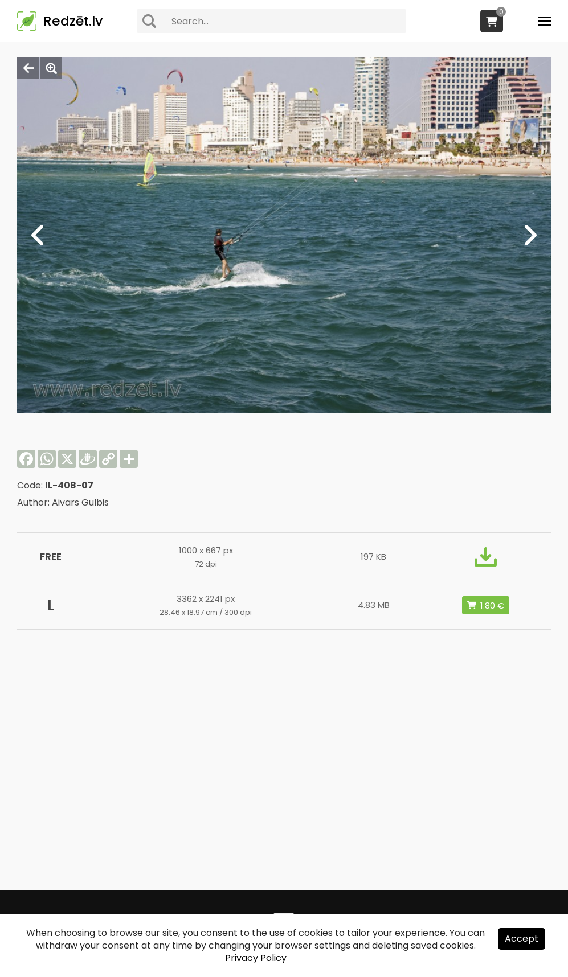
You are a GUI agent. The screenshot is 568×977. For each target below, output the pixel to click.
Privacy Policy (256, 957)
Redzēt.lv (73, 21)
